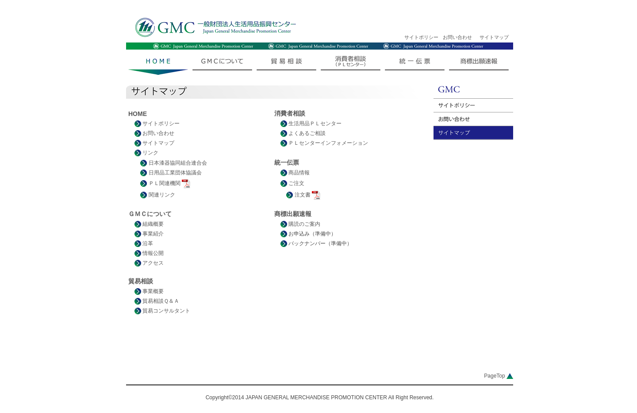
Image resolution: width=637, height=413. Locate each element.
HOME (137, 113)
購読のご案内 (300, 224)
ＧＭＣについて (150, 213)
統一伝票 (286, 162)
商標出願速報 (292, 213)
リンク (146, 153)
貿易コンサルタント (162, 311)
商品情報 (295, 173)
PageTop (498, 376)
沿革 (143, 243)
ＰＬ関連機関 (165, 183)
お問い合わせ (457, 37)
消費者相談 (289, 113)
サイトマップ (494, 37)
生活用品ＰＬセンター (311, 123)
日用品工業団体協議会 (170, 173)
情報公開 (149, 253)
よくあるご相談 (303, 133)
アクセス (149, 263)
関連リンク (157, 195)
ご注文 (292, 183)
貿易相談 (140, 281)
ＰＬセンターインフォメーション (324, 143)
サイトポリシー (421, 37)
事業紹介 (149, 234)
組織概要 (149, 224)
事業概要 (149, 291)
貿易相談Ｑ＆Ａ (156, 301)
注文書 (303, 195)
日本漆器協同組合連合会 (173, 163)
